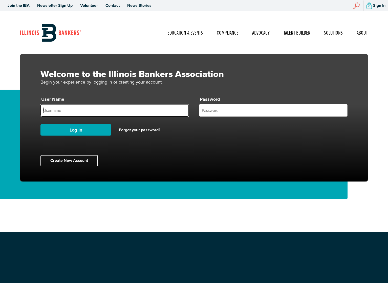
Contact (112, 5)
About (362, 33)
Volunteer (89, 5)
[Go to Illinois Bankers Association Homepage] (50, 32)
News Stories (139, 5)
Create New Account (69, 160)
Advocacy (261, 33)
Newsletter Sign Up (55, 5)
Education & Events (185, 33)
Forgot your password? (139, 130)
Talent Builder (297, 33)
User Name (52, 99)
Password (210, 99)
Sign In (376, 6)
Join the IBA (19, 5)
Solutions (333, 33)
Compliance (228, 33)
